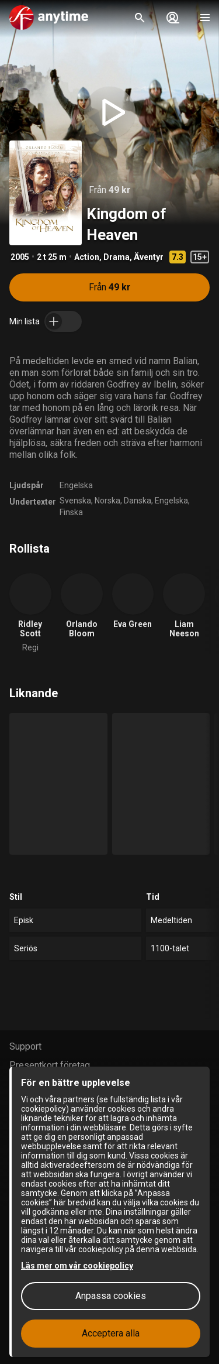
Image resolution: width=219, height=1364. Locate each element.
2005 (20, 257)
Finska (71, 512)
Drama (116, 257)
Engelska (76, 485)
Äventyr (149, 257)
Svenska (75, 500)
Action (86, 257)
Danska (137, 500)
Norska (107, 500)
